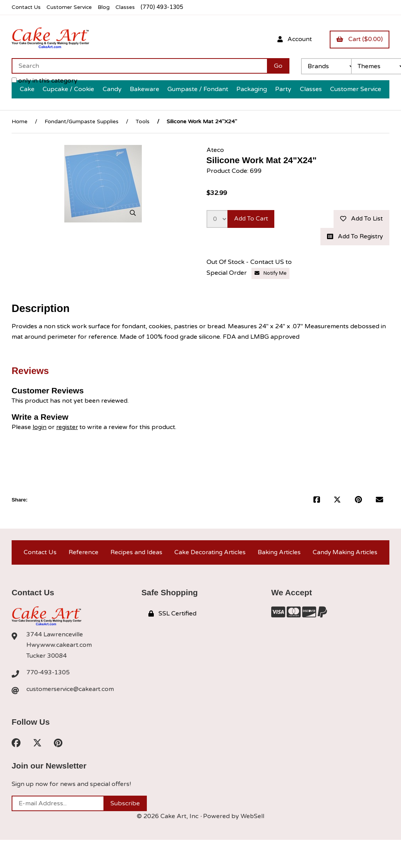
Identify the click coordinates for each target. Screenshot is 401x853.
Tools (143, 121)
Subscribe (125, 806)
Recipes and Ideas (135, 553)
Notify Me (271, 274)
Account (293, 39)
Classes (128, 7)
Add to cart (252, 219)
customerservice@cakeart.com (70, 691)
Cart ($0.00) (359, 39)
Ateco (215, 149)
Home (20, 121)
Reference (82, 553)
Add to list (360, 219)
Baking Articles (279, 553)
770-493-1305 (48, 674)
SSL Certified (172, 615)
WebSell (253, 819)
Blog (106, 7)
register (68, 428)
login (40, 428)
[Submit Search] (278, 66)
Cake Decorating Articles (209, 553)
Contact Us (26, 7)
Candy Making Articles (345, 553)
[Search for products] (139, 66)
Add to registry (353, 237)
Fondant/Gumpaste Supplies (82, 121)
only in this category (44, 80)
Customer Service (71, 7)
